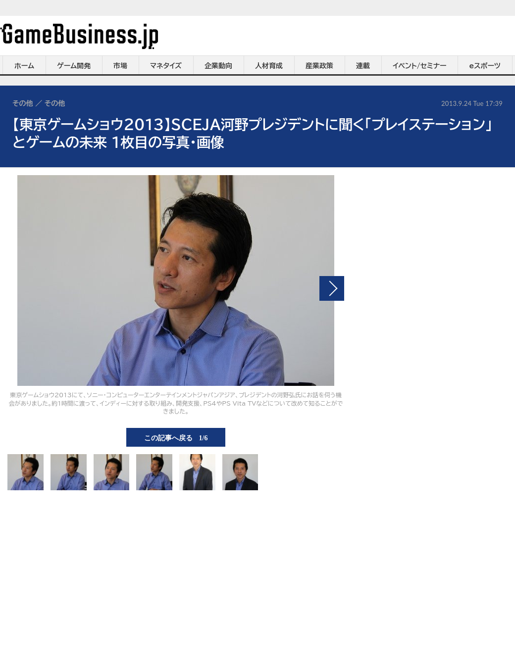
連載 (363, 65)
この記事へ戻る (176, 437)
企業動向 (218, 65)
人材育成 (269, 65)
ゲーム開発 (74, 65)
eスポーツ (485, 65)
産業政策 (319, 65)
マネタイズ (166, 65)
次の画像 (331, 288)
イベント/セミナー (420, 65)
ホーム (24, 65)
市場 (120, 65)
